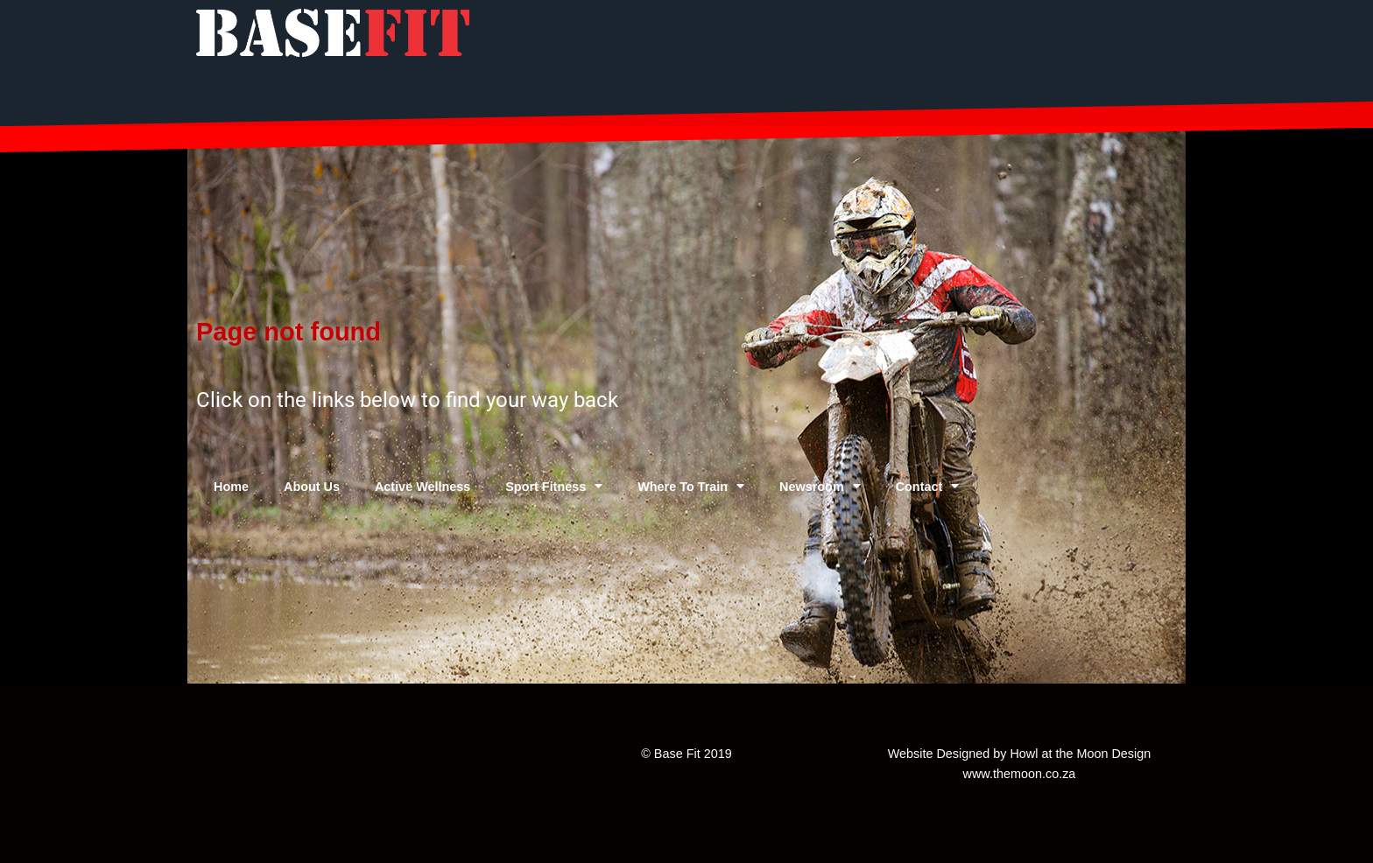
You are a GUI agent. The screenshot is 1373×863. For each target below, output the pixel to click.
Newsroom (820, 486)
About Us (312, 487)
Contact (928, 486)
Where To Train (690, 486)
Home (231, 487)
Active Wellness (422, 487)
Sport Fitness (553, 486)
